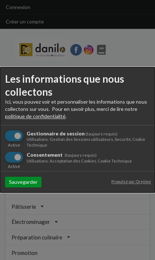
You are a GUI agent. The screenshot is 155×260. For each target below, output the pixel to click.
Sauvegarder (23, 182)
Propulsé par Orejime (131, 181)
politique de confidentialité (35, 116)
